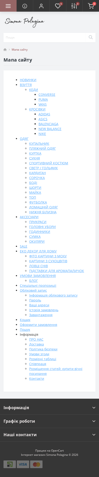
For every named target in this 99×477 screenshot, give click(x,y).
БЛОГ (33, 280)
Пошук (25, 329)
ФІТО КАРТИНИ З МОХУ (48, 256)
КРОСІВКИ (37, 109)
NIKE (42, 133)
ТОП (32, 197)
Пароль (35, 300)
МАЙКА (35, 192)
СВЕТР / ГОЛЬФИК (43, 168)
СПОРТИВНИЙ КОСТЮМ (48, 163)
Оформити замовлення (38, 324)
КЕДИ (33, 89)
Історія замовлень (43, 310)
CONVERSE (47, 94)
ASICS (43, 119)
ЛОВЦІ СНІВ (38, 266)
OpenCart (57, 451)
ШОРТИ (35, 187)
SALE (23, 246)
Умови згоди (39, 354)
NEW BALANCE (50, 129)
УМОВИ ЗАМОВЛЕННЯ (38, 275)
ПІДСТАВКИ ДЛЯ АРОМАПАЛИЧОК (56, 271)
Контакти (36, 378)
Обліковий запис (33, 290)
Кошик (25, 320)
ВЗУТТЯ (26, 85)
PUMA (43, 99)
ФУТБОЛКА (38, 202)
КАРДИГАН (37, 173)
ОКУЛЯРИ (37, 241)
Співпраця (37, 364)
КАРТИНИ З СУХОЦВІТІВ (48, 261)
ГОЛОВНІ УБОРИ (42, 227)
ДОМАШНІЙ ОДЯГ (43, 207)
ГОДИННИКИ (39, 231)
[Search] (90, 37)
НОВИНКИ (28, 80)
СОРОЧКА (37, 178)
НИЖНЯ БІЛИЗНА (43, 212)
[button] (41, 6)
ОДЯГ (24, 138)
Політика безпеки (43, 349)
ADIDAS (44, 114)
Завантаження (41, 315)
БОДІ (33, 182)
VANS (43, 104)
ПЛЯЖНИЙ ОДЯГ (42, 148)
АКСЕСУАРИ (29, 217)
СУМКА (35, 236)
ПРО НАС (36, 339)
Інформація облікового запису (53, 295)
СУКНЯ (34, 158)
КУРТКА (35, 153)
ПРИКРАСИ (37, 222)
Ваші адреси (39, 305)
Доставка (36, 344)
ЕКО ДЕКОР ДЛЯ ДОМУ (38, 251)
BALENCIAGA (48, 124)
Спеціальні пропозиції (38, 285)
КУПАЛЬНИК (39, 143)
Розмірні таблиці (42, 359)
